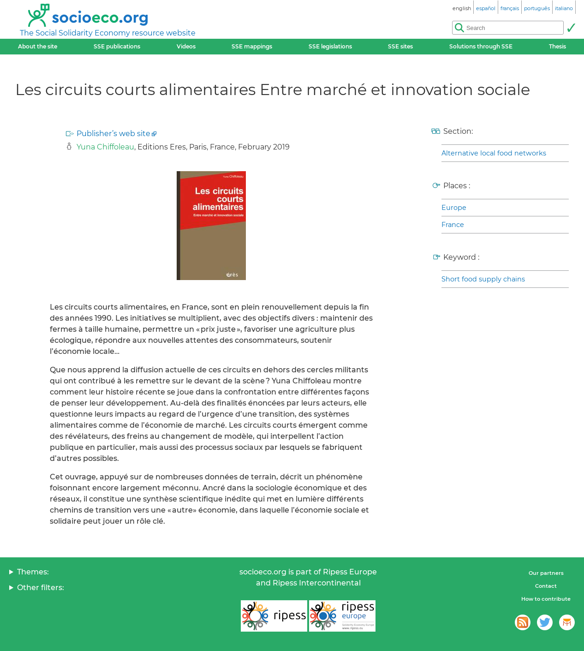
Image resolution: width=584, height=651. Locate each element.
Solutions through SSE (480, 46)
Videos (186, 46)
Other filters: (40, 587)
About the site (37, 46)
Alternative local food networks (493, 153)
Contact (546, 586)
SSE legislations (330, 46)
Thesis (557, 46)
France (452, 225)
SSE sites (400, 46)
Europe (453, 207)
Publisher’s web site (113, 133)
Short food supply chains (483, 279)
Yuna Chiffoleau (105, 147)
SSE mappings (252, 46)
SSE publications (117, 46)
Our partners (546, 573)
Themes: (33, 571)
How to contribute (546, 599)
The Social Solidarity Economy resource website (108, 33)
